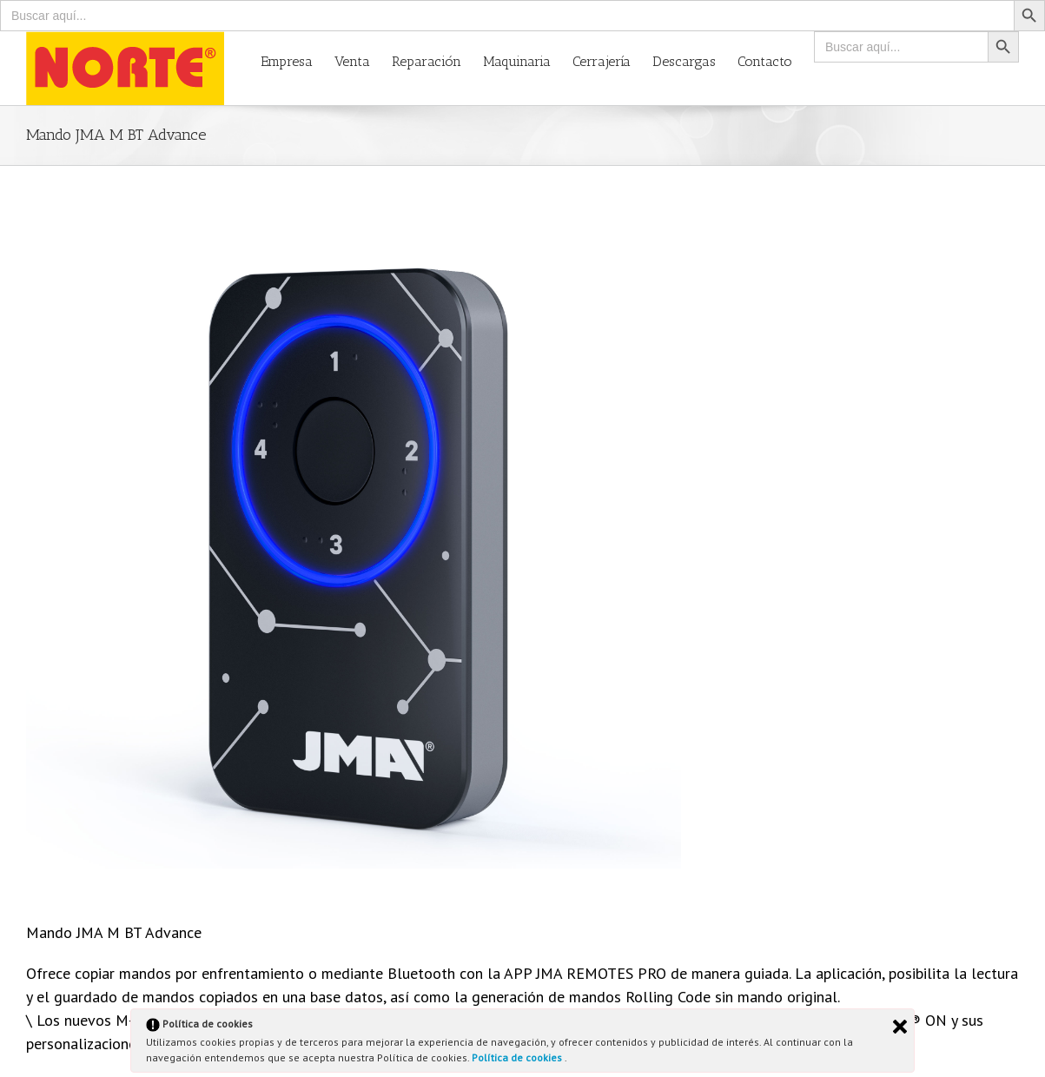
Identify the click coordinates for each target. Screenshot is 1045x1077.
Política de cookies (518, 1057)
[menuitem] (297, 60)
